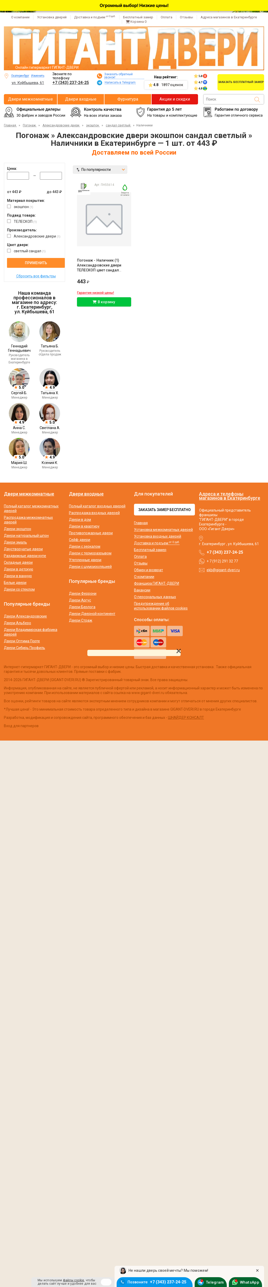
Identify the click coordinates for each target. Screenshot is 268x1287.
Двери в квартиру (84, 526)
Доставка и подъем (95, 17)
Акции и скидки (174, 99)
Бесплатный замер (138, 17)
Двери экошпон (17, 529)
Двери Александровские (25, 616)
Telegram (215, 1281)
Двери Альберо (17, 623)
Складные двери (18, 562)
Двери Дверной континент (92, 614)
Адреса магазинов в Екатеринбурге (229, 17)
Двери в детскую (18, 569)
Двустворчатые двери (23, 549)
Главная (141, 523)
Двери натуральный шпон (26, 536)
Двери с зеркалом (84, 546)
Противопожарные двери (91, 533)
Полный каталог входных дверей (97, 506)
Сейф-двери (79, 540)
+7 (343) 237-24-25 (70, 82)
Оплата (166, 17)
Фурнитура (127, 99)
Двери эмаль (15, 542)
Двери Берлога (82, 607)
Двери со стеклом (19, 589)
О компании (20, 17)
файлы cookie (73, 1280)
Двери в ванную (18, 576)
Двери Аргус (80, 600)
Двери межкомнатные (30, 99)
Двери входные (80, 99)
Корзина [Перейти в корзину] (136, 22)
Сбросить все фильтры (36, 276)
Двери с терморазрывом (90, 553)
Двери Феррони (82, 593)
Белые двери (15, 583)
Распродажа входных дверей (94, 513)
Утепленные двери (85, 560)
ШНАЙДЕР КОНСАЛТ (186, 717)
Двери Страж (80, 620)
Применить (36, 263)
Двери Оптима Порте (22, 641)
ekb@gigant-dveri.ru (223, 570)
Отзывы (186, 17)
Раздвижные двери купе (25, 556)
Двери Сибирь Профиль (24, 648)
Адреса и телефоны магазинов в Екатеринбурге (229, 496)
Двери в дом (80, 519)
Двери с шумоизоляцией (90, 567)
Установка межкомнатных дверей (163, 530)
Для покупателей (153, 494)
